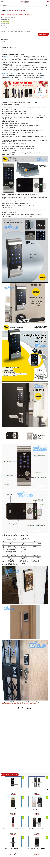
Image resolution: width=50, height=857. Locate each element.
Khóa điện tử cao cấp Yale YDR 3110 (36, 848)
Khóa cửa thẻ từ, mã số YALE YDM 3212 (13, 789)
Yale (43, 58)
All (7, 10)
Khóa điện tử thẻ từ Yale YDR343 (37, 828)
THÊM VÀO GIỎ (43, 34)
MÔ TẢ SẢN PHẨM (6, 52)
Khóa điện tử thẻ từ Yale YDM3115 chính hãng (37, 789)
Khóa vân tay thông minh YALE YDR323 (37, 809)
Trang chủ (3, 10)
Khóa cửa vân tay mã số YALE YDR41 (13, 809)
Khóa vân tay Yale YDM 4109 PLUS (13, 848)
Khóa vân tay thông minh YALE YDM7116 (13, 828)
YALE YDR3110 (6, 73)
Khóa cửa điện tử (7, 56)
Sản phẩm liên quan (10, 774)
